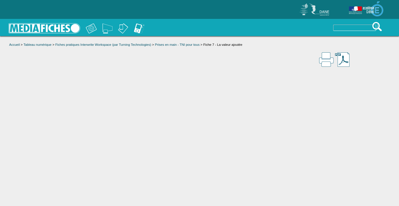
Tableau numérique (37, 44)
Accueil (14, 44)
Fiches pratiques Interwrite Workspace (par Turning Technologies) (103, 44)
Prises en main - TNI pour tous (177, 44)
